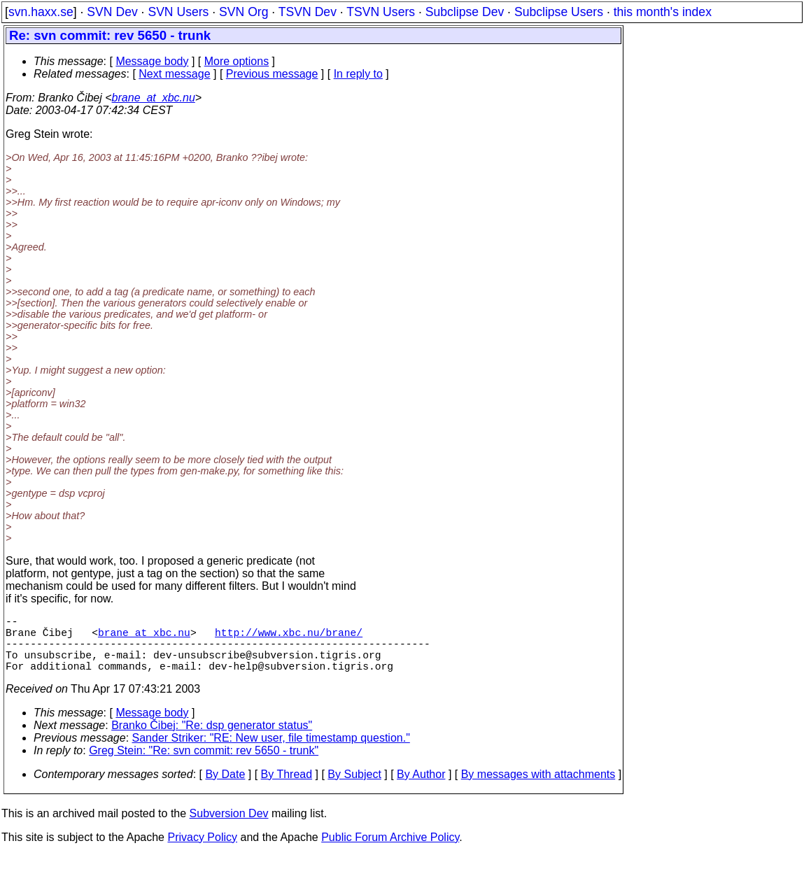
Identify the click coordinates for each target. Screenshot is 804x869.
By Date (225, 788)
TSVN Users (380, 12)
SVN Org (243, 12)
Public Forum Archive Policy (390, 851)
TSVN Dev (307, 12)
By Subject (354, 788)
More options (236, 61)
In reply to (358, 74)
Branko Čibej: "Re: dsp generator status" (211, 739)
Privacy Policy (202, 851)
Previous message (272, 74)
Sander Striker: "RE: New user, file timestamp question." (271, 752)
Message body (151, 61)
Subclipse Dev (464, 12)
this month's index (663, 12)
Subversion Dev (229, 827)
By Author (421, 788)
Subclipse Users (558, 12)
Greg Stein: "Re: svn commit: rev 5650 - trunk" (203, 764)
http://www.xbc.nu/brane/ (288, 637)
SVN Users (178, 12)
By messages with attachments (538, 788)
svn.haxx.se (40, 12)
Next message (174, 74)
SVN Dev (112, 12)
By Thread (287, 788)
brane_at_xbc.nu (153, 98)
